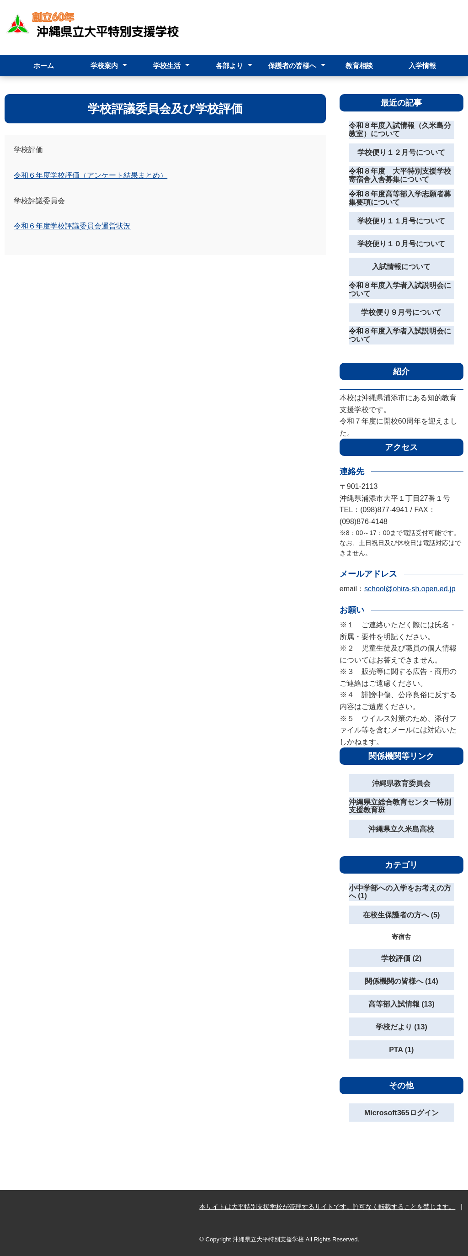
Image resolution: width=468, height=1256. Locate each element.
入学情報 (422, 65)
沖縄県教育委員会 (401, 783)
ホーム (43, 65)
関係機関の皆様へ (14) (401, 981)
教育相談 (359, 65)
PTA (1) (401, 1050)
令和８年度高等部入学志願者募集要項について (400, 198)
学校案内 (104, 65)
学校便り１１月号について (401, 221)
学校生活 (167, 65)
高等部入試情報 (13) (401, 1004)
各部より (229, 65)
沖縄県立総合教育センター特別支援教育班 (400, 806)
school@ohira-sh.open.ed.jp (409, 589)
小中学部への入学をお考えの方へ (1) (400, 892)
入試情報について (401, 266)
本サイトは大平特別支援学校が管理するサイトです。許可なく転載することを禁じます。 (327, 1206)
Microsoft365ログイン (401, 1113)
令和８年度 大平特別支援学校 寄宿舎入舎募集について (401, 175)
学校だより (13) (401, 1027)
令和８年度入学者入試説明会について (400, 289)
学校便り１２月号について (401, 152)
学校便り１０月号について (401, 244)
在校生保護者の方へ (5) (401, 915)
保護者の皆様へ (292, 65)
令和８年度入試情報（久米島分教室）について (400, 130)
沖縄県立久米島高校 (401, 829)
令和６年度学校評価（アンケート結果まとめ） (90, 175)
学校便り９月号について (401, 312)
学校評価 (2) (401, 958)
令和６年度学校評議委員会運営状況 (72, 226)
